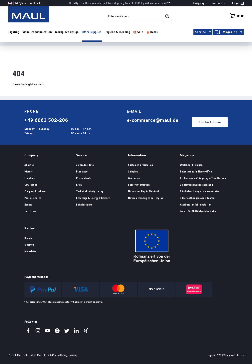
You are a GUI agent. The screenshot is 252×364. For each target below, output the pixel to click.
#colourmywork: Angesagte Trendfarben (203, 178)
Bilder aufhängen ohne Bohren (197, 198)
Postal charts (83, 178)
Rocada (28, 238)
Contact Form (210, 122)
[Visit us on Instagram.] (38, 331)
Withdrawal (229, 355)
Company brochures (35, 191)
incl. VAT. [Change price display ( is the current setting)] (38, 3)
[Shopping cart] (236, 15)
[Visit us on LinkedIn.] (76, 331)
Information (137, 155)
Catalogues (30, 184)
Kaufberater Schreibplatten (195, 204)
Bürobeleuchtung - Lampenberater (199, 191)
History (28, 171)
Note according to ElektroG (143, 191)
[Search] (167, 16)
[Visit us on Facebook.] (28, 331)
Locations (29, 178)
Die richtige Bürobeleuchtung (196, 184)
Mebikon (29, 244)
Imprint (211, 355)
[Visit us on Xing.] (86, 331)
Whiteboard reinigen (191, 164)
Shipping (133, 171)
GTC (219, 355)
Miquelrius (30, 251)
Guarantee (134, 178)
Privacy (240, 355)
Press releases (32, 198)
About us (29, 164)
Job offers (30, 211)
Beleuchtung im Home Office (196, 171)
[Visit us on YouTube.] (48, 331)
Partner (30, 228)
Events (28, 204)
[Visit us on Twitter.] (67, 331)
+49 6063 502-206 (46, 120)
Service (81, 155)
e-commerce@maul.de (152, 120)
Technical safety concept (90, 191)
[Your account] (238, 3)
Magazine (187, 155)
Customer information (140, 164)
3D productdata (85, 164)
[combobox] (138, 16)
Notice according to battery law (145, 198)
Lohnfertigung (84, 204)
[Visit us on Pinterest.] (57, 331)
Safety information (139, 184)
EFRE (79, 184)
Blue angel (82, 171)
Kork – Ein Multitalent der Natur (198, 211)
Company (31, 155)
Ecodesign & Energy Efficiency (93, 198)
